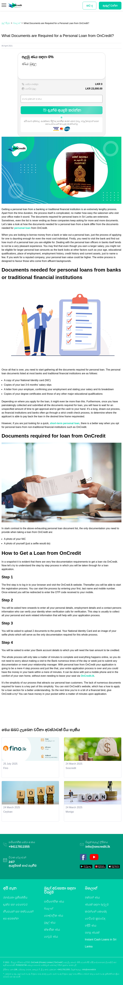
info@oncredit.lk (97, 846)
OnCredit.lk (87, 675)
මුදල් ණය (49, 922)
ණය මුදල (29, 64)
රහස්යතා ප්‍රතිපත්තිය (15, 897)
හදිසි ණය (90, 925)
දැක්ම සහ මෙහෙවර (15, 904)
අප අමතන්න (11, 918)
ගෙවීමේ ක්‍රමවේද (95, 918)
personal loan (22, 228)
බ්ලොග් (48, 908)
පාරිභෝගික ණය (54, 901)
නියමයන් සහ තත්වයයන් (18, 911)
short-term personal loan (64, 423)
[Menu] (4, 5)
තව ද (89, 5)
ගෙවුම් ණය (51, 936)
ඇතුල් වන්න (110, 5)
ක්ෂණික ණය (52, 929)
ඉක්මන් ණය (92, 897)
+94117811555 (19, 846)
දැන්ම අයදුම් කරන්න (61, 110)
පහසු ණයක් (92, 932)
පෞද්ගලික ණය (53, 915)
